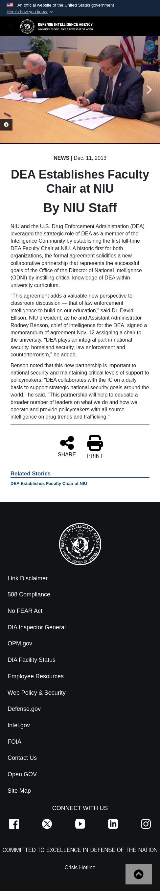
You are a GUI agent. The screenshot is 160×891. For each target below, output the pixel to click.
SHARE (67, 446)
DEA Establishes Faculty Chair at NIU (49, 483)
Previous (11, 89)
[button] (30, 12)
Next (148, 89)
